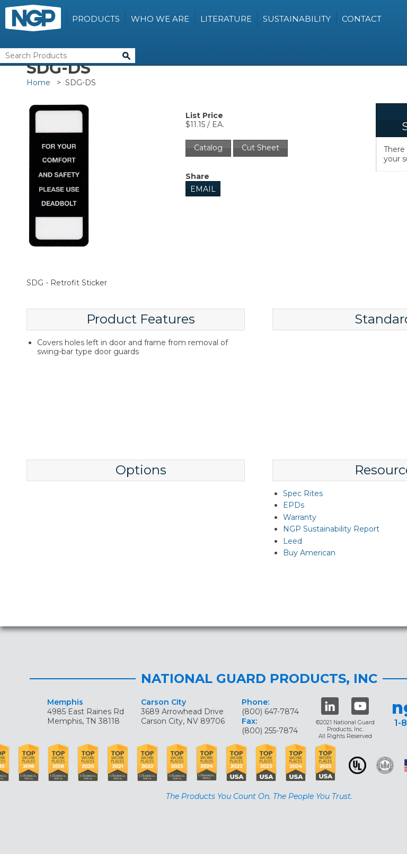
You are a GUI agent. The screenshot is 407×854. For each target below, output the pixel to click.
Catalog (208, 147)
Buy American (309, 553)
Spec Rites (303, 493)
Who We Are (160, 19)
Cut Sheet (260, 147)
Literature (226, 19)
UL (357, 765)
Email (203, 189)
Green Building (385, 765)
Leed (292, 541)
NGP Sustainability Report (331, 529)
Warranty (299, 517)
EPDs (293, 505)
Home (38, 82)
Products (96, 19)
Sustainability (297, 19)
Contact (362, 19)
